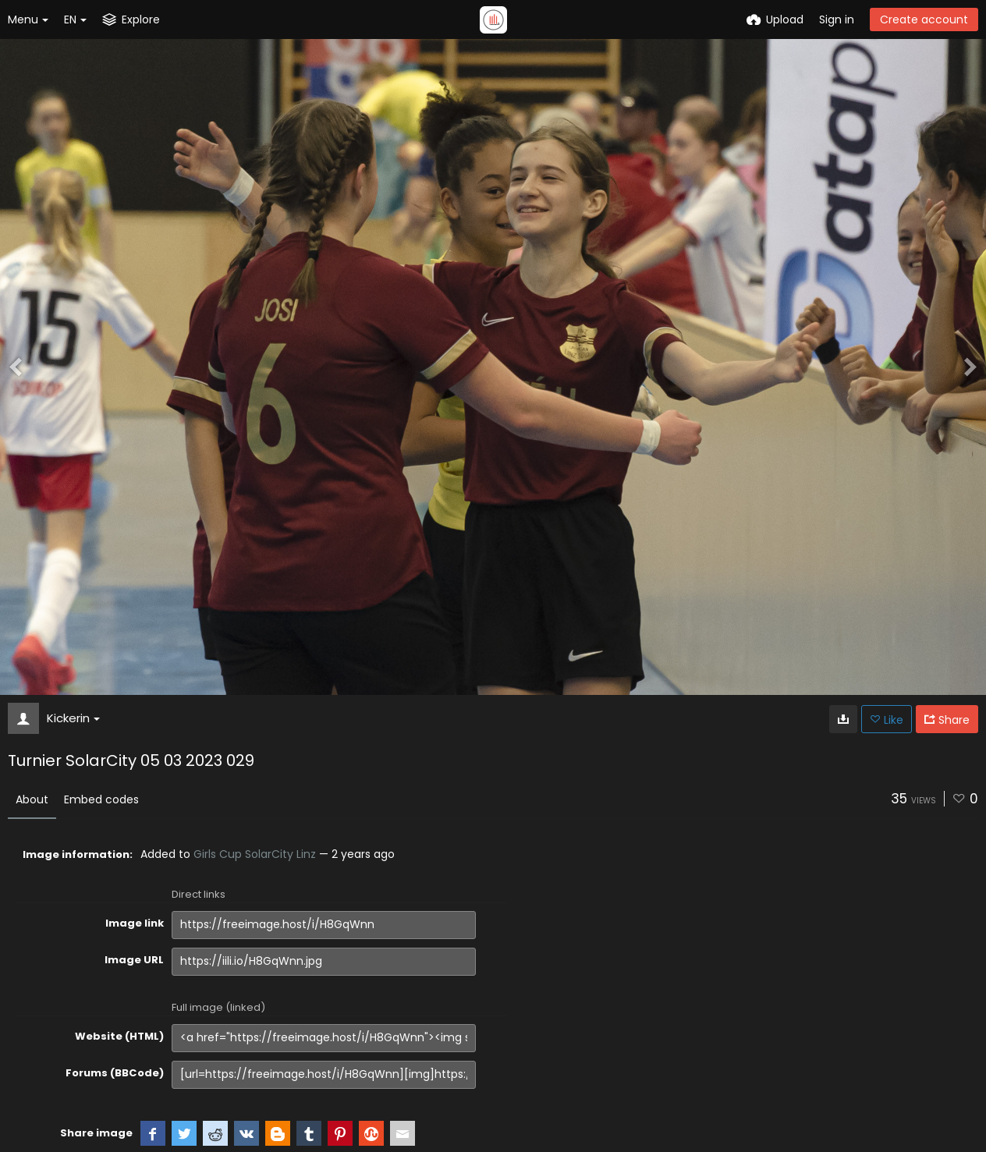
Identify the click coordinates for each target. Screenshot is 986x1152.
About (32, 799)
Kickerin (73, 718)
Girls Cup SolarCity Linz (254, 854)
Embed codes (101, 799)
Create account (924, 19)
